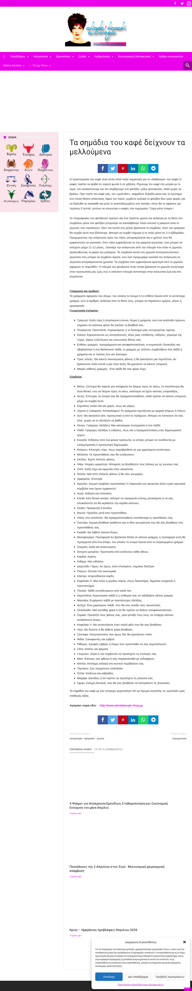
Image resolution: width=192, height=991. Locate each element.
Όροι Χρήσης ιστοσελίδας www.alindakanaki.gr (141, 984)
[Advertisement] (96, 99)
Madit (38, 969)
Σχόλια (84, 868)
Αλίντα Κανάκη (80, 908)
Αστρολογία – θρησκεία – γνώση (96, 736)
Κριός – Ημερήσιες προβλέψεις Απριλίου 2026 (166, 791)
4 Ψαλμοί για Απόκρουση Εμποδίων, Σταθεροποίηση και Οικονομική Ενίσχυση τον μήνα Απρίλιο (88, 796)
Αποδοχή (109, 976)
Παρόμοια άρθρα (81, 749)
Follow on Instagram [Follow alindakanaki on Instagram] (166, 890)
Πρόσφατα (71, 868)
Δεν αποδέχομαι (138, 976)
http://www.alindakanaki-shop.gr (121, 705)
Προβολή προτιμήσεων (170, 976)
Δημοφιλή (56, 868)
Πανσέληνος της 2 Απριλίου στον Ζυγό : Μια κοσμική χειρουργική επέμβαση (126, 794)
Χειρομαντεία (160, 736)
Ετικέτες (55, 874)
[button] (184, 942)
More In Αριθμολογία (108, 749)
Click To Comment (128, 833)
